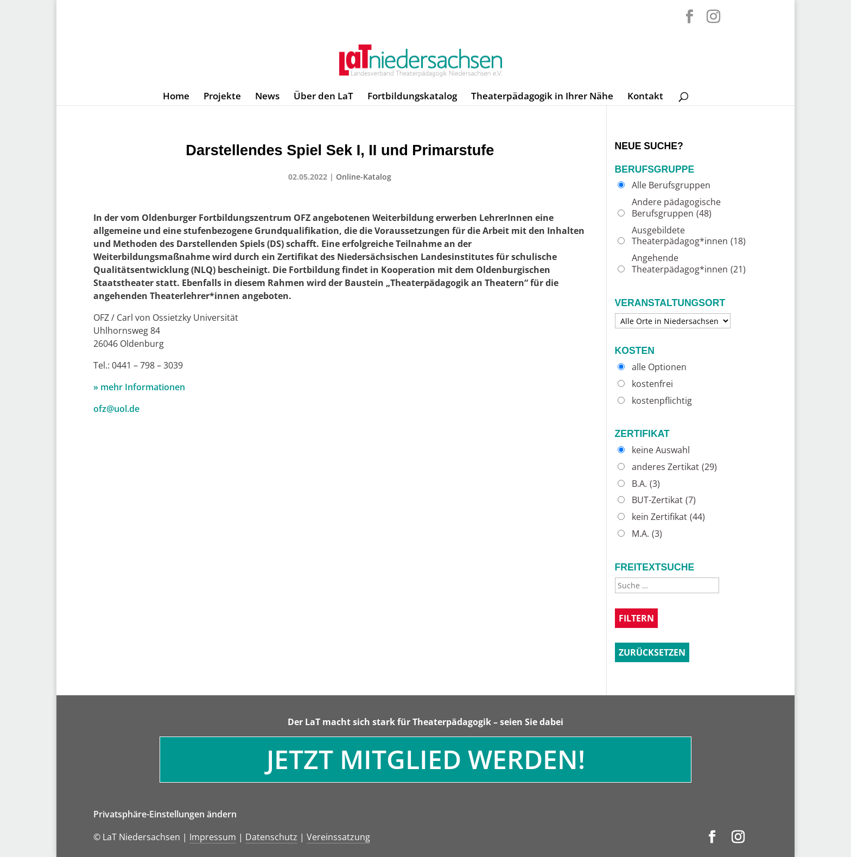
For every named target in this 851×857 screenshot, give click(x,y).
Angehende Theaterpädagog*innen (689, 263)
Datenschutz (271, 837)
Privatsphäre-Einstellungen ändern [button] (165, 814)
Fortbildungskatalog (412, 97)
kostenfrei (652, 384)
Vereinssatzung (338, 837)
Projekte (222, 97)
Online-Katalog (363, 177)
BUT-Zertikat (664, 500)
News (267, 97)
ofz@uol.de (116, 409)
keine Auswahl (661, 450)
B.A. (646, 484)
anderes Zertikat (674, 467)
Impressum (212, 837)
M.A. (647, 533)
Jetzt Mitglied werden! (425, 759)
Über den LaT (323, 97)
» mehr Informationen (139, 387)
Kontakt (645, 97)
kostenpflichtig (662, 401)
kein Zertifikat (668, 517)
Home (176, 97)
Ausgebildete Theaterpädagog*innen (689, 236)
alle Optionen (659, 367)
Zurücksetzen (652, 652)
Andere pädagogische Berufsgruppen (676, 207)
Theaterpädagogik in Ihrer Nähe (542, 97)
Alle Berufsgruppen (671, 185)
